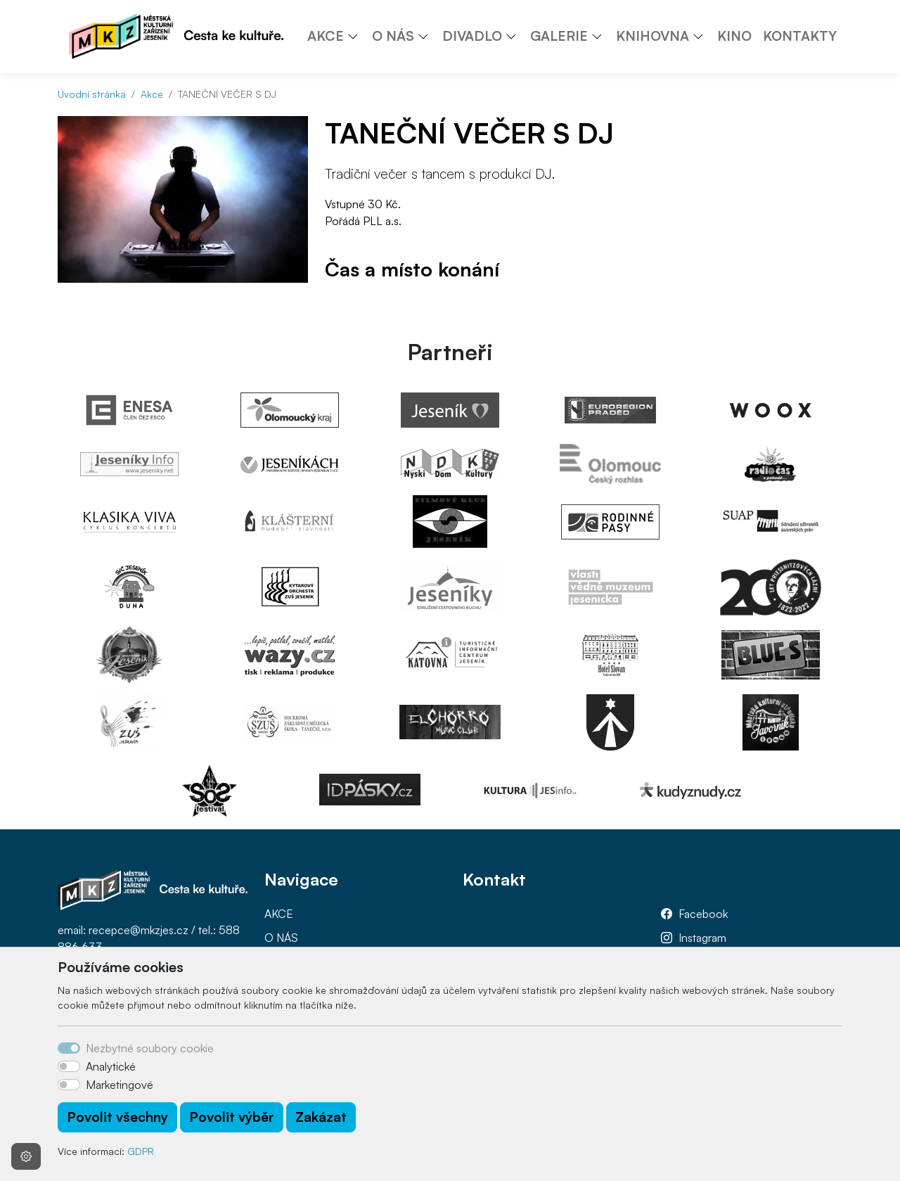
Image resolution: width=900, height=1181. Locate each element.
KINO (734, 35)
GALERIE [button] (559, 35)
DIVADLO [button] (472, 35)
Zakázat (321, 1117)
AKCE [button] (325, 35)
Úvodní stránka (92, 94)
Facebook (703, 914)
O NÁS (281, 938)
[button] (357, 36)
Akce (152, 94)
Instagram (702, 938)
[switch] (69, 1066)
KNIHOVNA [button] (652, 35)
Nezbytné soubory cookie (150, 1048)
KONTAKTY (800, 35)
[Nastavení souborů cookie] (26, 1156)
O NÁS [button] (393, 35)
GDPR (140, 1151)
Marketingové (119, 1085)
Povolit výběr (231, 1117)
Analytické (111, 1066)
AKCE (278, 914)
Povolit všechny (117, 1117)
